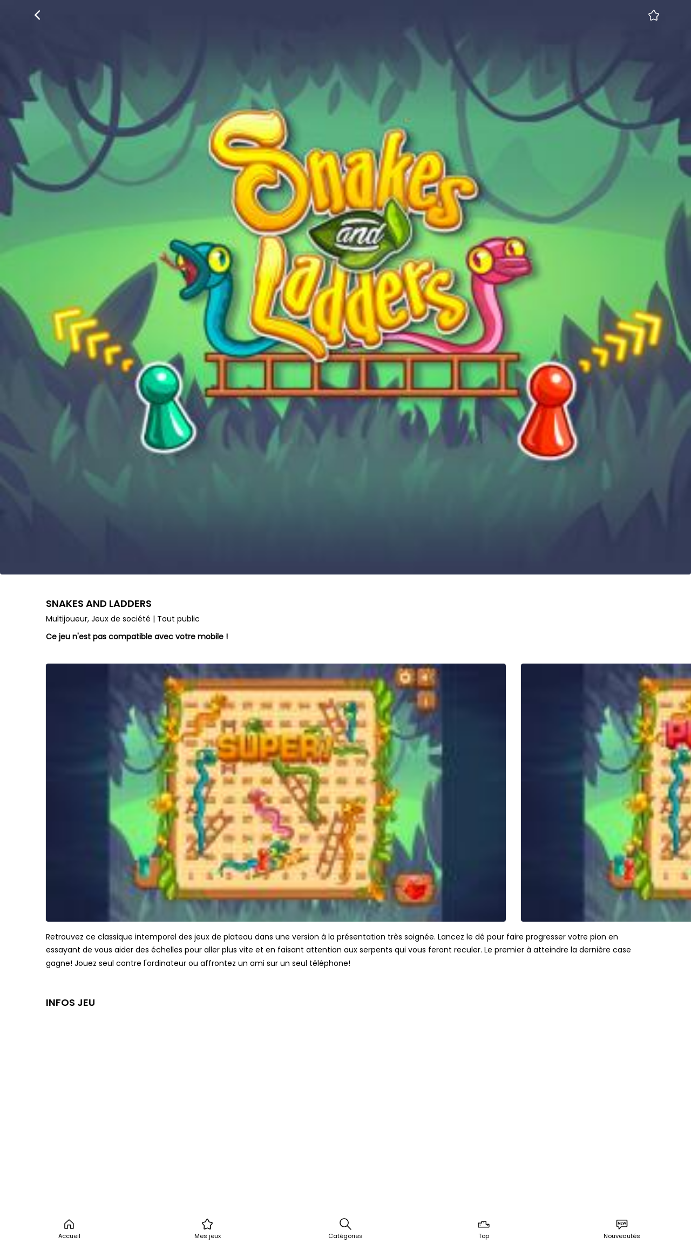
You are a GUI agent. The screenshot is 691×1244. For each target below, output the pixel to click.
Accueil (69, 1229)
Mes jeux (207, 1229)
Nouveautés (622, 1229)
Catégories (345, 1229)
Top (483, 1229)
